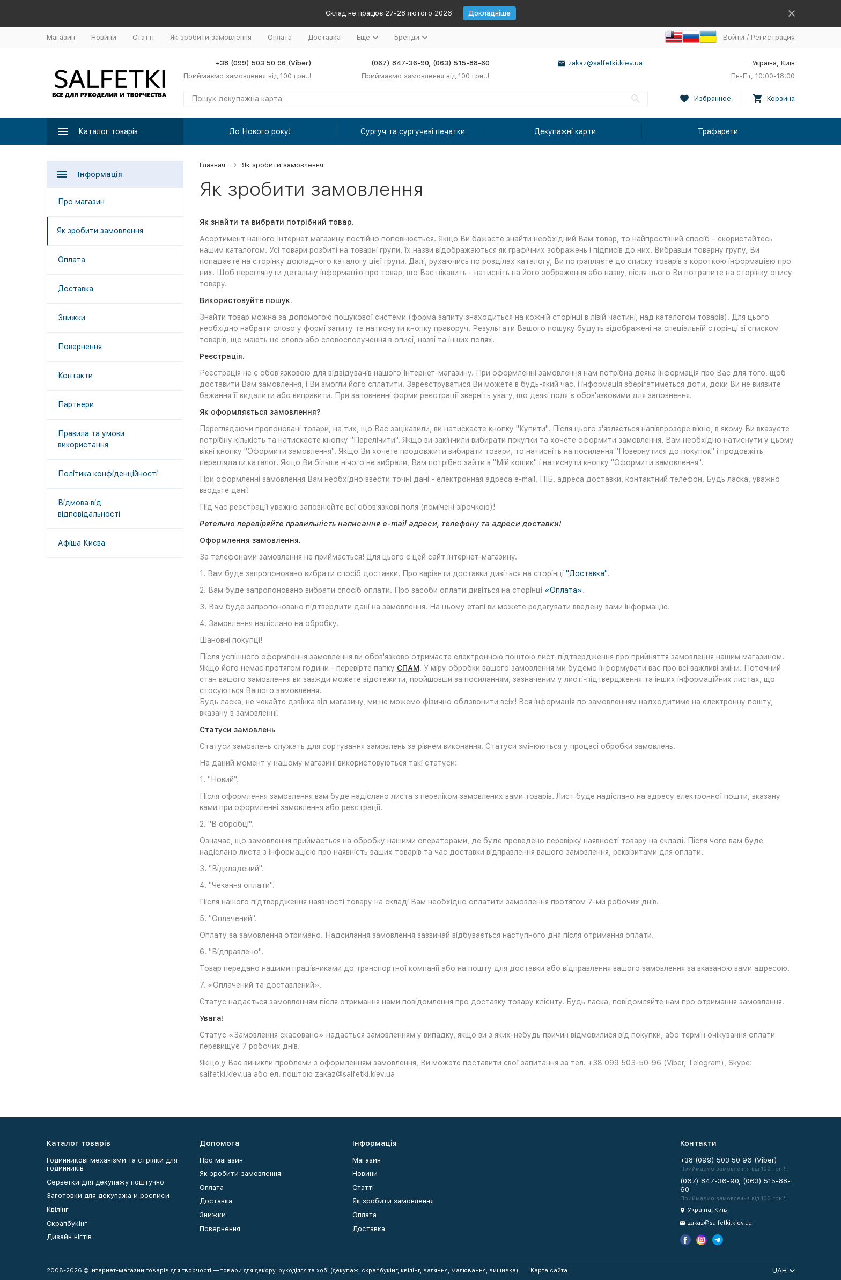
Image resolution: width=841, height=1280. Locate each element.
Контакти (75, 375)
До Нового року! (260, 131)
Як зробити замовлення (211, 37)
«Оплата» (563, 590)
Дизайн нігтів (69, 1237)
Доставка (324, 37)
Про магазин (81, 201)
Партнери (76, 404)
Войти (733, 37)
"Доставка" (586, 573)
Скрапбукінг (67, 1223)
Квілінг (58, 1209)
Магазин (61, 37)
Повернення (80, 346)
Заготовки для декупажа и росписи (108, 1195)
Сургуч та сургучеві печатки (412, 131)
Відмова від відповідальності (89, 508)
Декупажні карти (565, 131)
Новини (103, 37)
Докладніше (489, 13)
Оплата (280, 37)
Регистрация (773, 37)
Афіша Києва (81, 543)
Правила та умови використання (91, 439)
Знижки (71, 317)
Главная (212, 165)
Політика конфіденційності (108, 473)
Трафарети (718, 131)
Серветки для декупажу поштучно (105, 1182)
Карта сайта (548, 1270)
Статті (143, 37)
